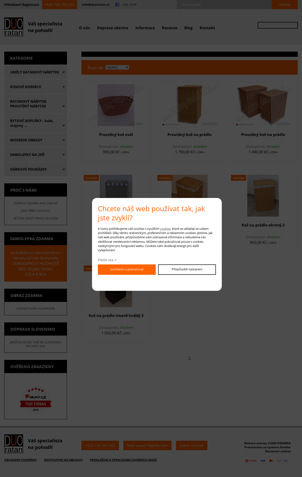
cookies (165, 228)
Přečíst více (105, 260)
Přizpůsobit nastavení (187, 269)
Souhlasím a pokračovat (127, 269)
